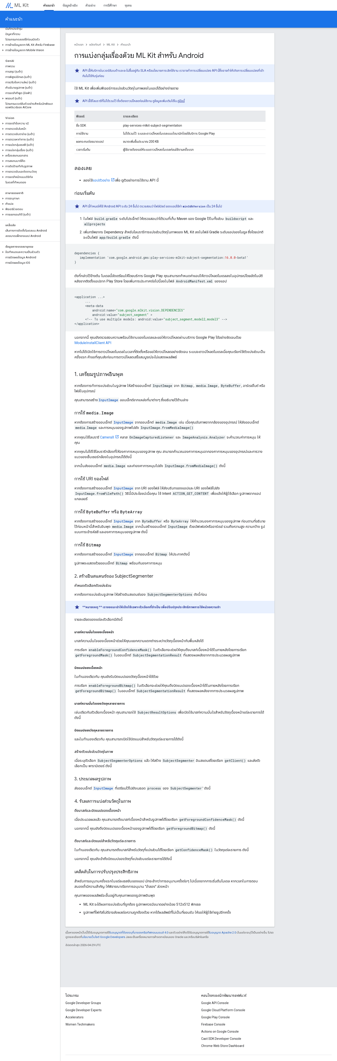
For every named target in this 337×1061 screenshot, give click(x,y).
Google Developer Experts (83, 1010)
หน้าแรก (79, 44)
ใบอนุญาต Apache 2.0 (222, 932)
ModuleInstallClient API (92, 343)
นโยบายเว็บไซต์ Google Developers (103, 937)
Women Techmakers (80, 1024)
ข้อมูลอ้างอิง (70, 5)
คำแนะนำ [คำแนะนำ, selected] (49, 5)
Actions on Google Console (220, 1031)
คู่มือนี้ (181, 101)
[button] (29, 45)
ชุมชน (128, 5)
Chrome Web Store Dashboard (222, 1046)
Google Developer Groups (83, 1003)
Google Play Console (215, 1017)
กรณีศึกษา (110, 5)
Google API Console (215, 1003)
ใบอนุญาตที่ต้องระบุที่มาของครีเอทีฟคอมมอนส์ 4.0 (139, 932)
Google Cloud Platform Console (223, 1010)
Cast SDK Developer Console (221, 1038)
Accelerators (74, 1017)
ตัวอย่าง (90, 5)
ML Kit (21, 5)
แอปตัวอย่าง (101, 180)
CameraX (107, 437)
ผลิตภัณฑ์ (95, 44)
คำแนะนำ (13, 19)
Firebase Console (213, 1024)
